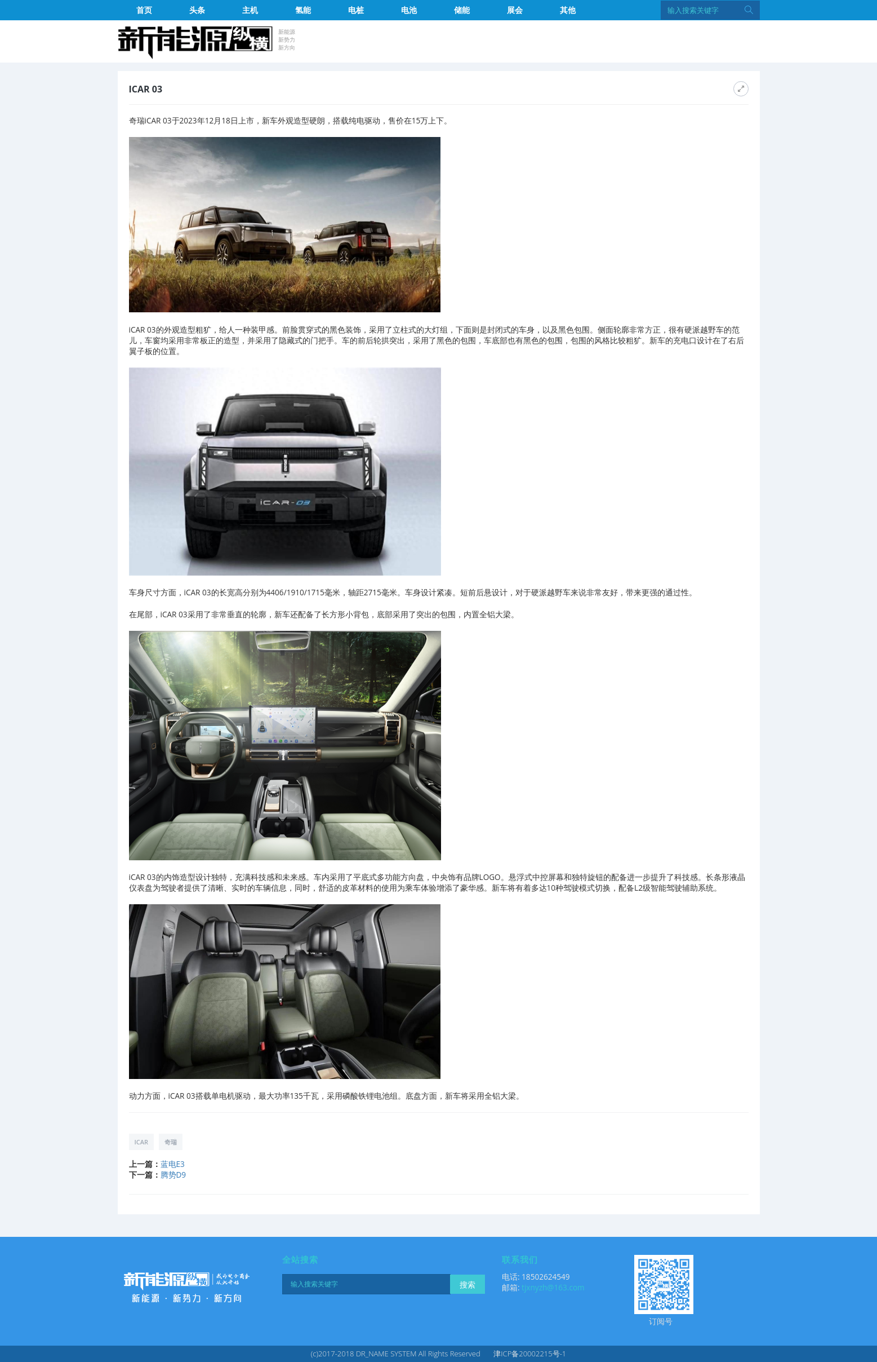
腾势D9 (173, 1174)
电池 (409, 10)
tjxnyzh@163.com (553, 1287)
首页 (144, 10)
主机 (250, 10)
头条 (197, 10)
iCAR (142, 1142)
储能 (462, 10)
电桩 (356, 10)
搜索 (467, 1284)
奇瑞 (170, 1142)
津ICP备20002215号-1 (529, 1353)
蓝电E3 (173, 1163)
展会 (515, 10)
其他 (568, 10)
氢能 (303, 10)
